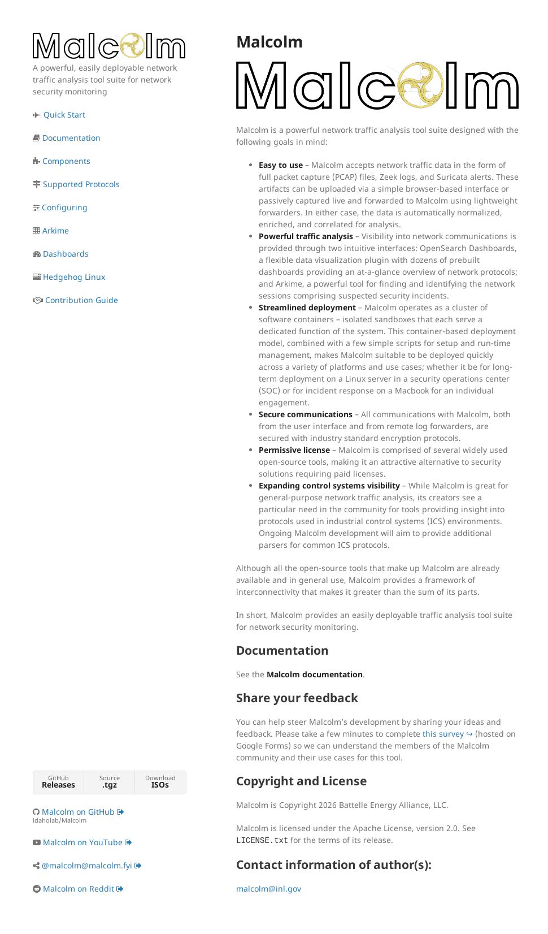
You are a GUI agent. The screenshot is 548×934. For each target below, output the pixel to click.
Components (66, 160)
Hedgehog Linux (74, 276)
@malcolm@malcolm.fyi (92, 865)
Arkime (55, 230)
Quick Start (64, 114)
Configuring (65, 207)
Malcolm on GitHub (109, 815)
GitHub (58, 781)
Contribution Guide (81, 300)
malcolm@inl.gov (268, 888)
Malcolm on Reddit (83, 888)
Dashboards (66, 253)
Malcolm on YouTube (87, 842)
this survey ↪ (448, 733)
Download (160, 781)
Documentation (71, 137)
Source (109, 781)
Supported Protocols (81, 184)
